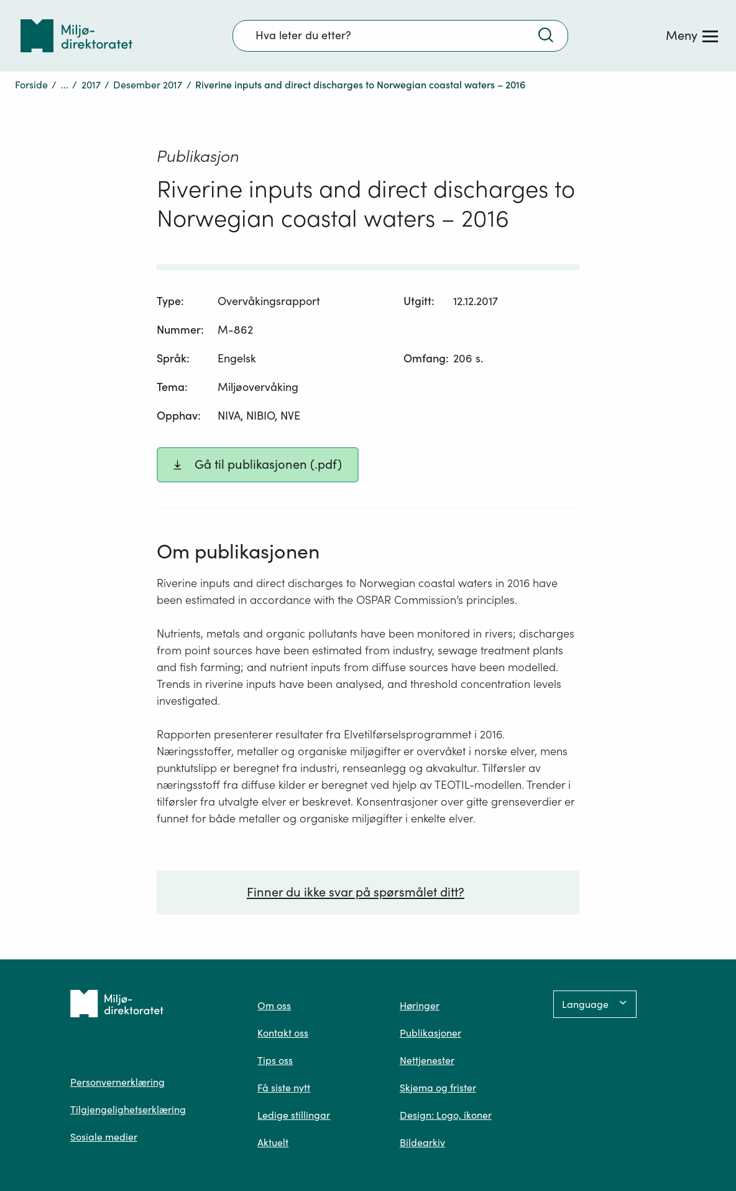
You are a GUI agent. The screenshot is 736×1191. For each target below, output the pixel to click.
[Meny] (691, 35)
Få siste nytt (283, 1087)
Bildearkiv (422, 1142)
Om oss (274, 1005)
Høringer (419, 1005)
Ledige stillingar (293, 1115)
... (64, 84)
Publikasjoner (430, 1033)
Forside (31, 84)
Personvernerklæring (117, 1082)
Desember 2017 (147, 84)
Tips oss (275, 1060)
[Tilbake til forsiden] (76, 36)
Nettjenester (427, 1060)
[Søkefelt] (400, 35)
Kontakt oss (282, 1033)
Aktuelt (272, 1142)
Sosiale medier (103, 1137)
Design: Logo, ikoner (446, 1115)
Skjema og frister (438, 1087)
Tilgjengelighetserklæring (128, 1109)
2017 (91, 84)
